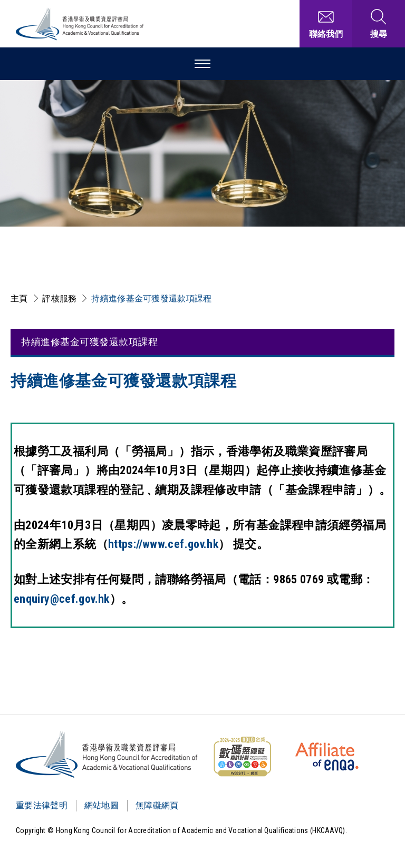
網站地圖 (101, 805)
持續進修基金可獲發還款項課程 (151, 298)
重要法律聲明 (42, 805)
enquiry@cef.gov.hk (62, 598)
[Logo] (107, 754)
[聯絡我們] (326, 23)
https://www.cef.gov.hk (163, 544)
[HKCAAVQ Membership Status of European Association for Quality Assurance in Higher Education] (327, 757)
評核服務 (59, 298)
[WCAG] (242, 757)
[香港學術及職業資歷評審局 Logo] (80, 24)
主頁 (19, 298)
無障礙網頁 (157, 805)
